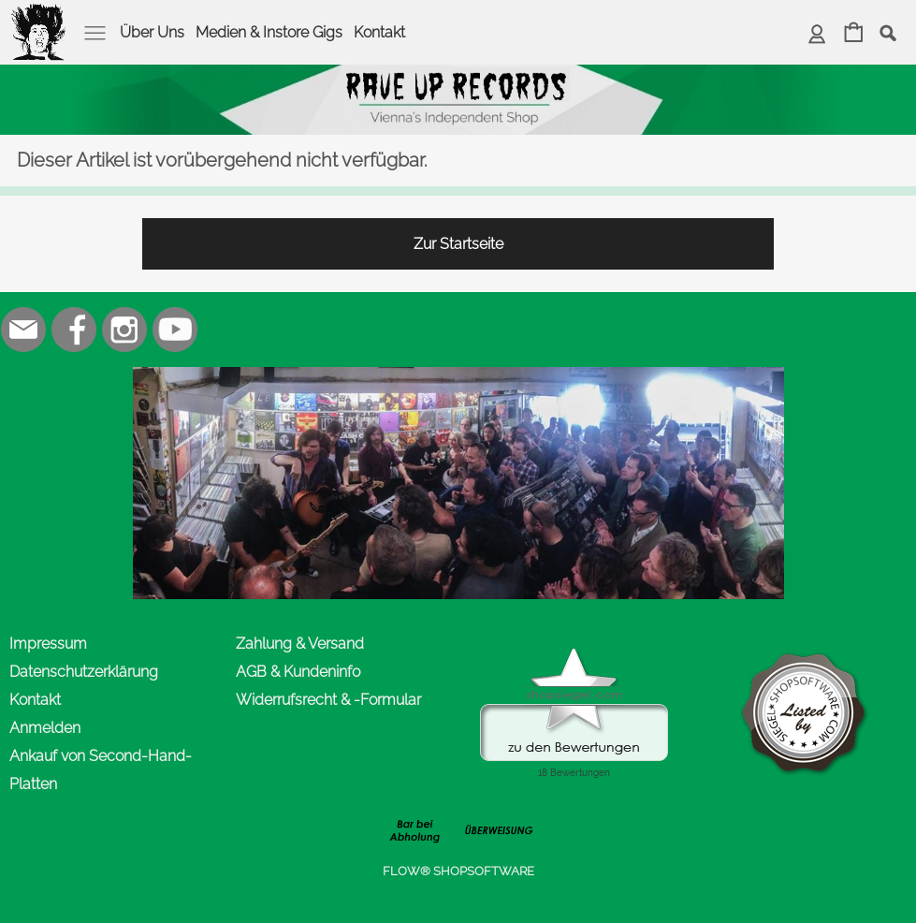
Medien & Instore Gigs (269, 32)
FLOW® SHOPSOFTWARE (458, 871)
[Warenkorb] (853, 34)
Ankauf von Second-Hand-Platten (100, 770)
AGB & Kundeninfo (298, 672)
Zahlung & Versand (300, 643)
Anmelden (44, 728)
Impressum (48, 643)
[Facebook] (74, 329)
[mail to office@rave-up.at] (23, 329)
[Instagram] (124, 329)
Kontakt (379, 32)
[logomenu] (39, 14)
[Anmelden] (817, 34)
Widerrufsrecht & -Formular (328, 700)
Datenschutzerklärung (83, 672)
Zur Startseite (458, 244)
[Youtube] (175, 329)
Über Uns (152, 32)
